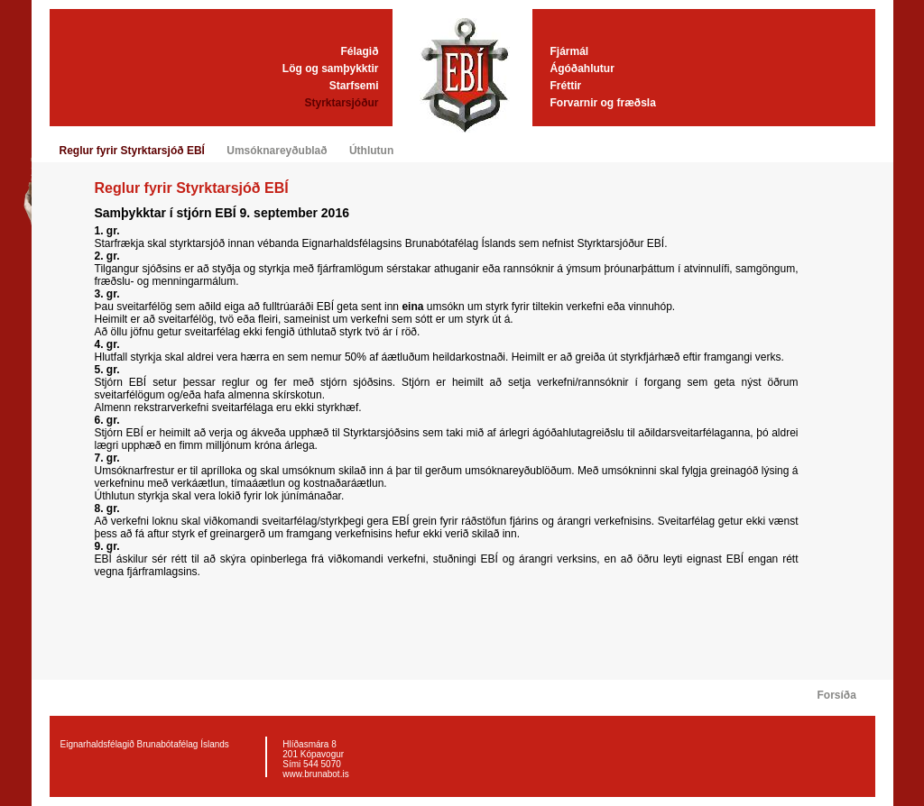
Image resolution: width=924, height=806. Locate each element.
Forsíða (837, 695)
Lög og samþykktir (330, 68)
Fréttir (566, 85)
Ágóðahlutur (582, 68)
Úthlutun (371, 150)
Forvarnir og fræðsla (603, 102)
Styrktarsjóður (341, 102)
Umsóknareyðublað (276, 150)
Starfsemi (354, 85)
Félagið (359, 51)
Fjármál (569, 51)
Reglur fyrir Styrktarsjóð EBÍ (132, 150)
